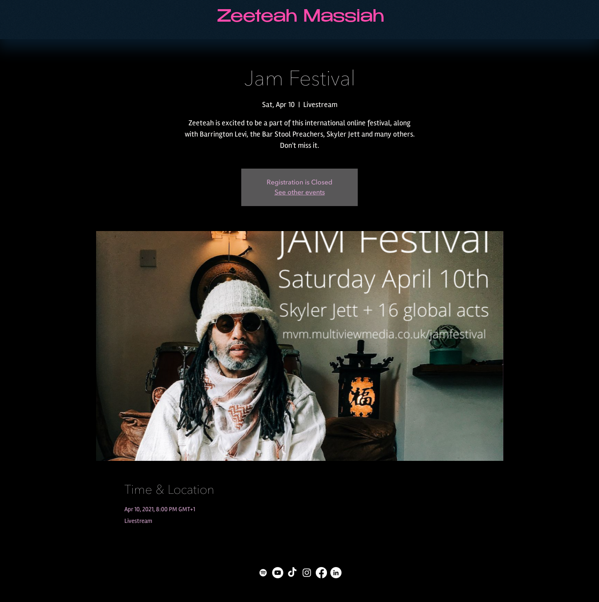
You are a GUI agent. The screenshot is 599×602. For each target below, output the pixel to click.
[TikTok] (292, 572)
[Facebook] (321, 572)
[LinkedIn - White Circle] (336, 572)
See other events (300, 192)
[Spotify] (263, 572)
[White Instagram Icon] (306, 572)
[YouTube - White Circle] (277, 572)
